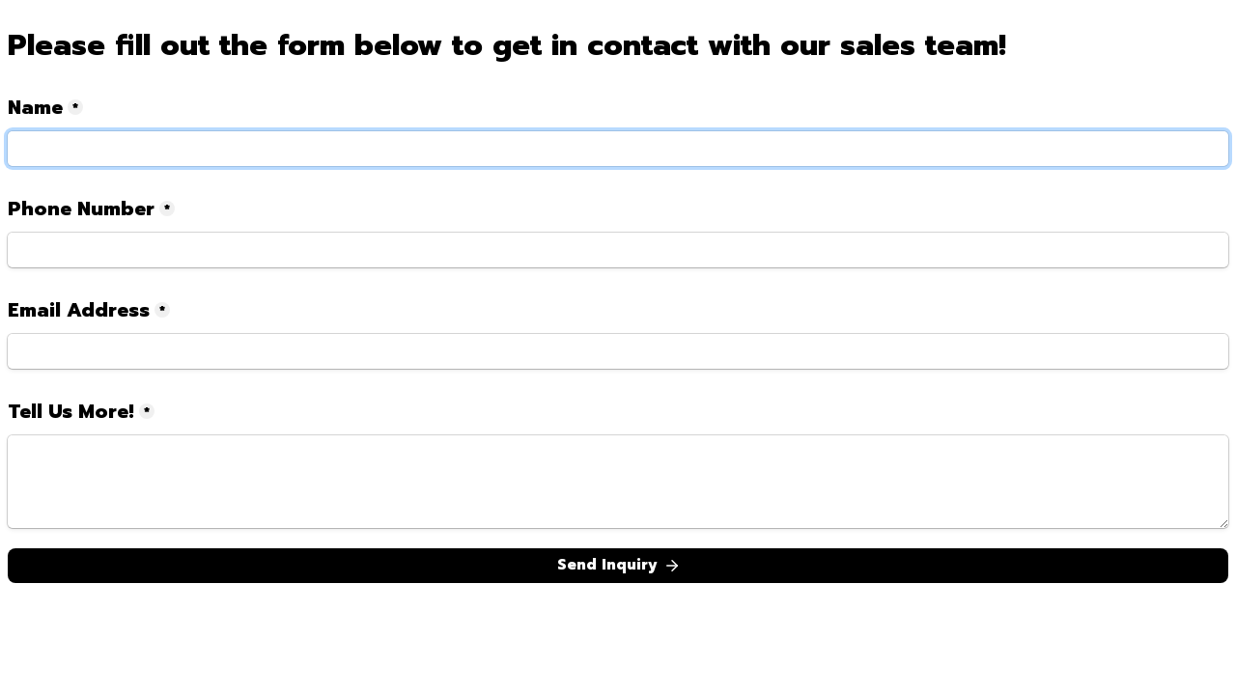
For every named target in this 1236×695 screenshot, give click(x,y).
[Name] (618, 148)
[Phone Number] (618, 250)
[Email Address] (618, 351)
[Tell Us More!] (618, 481)
